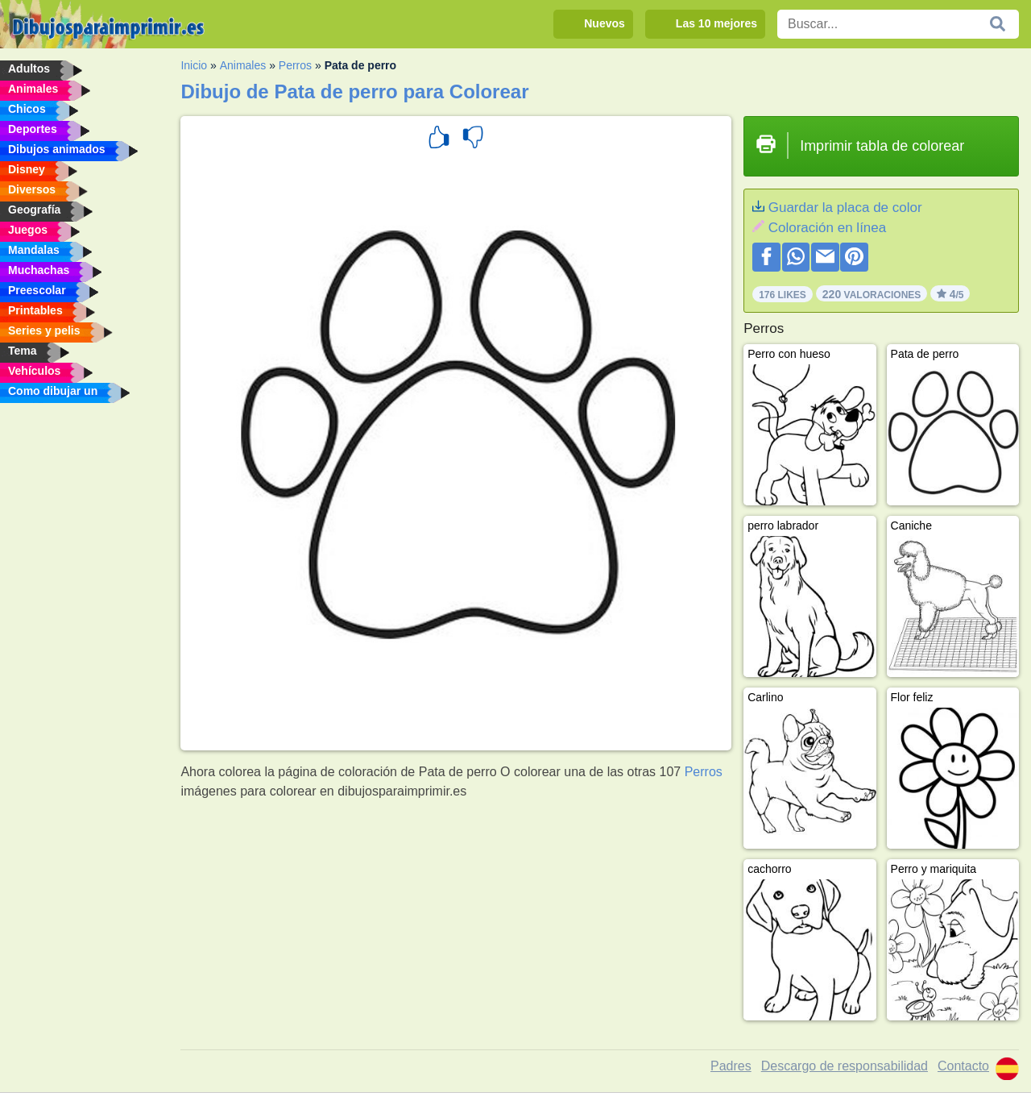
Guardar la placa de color (845, 207)
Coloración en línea (827, 227)
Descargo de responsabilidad (844, 1066)
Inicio (193, 65)
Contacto (963, 1066)
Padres (731, 1066)
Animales (243, 65)
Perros (295, 65)
